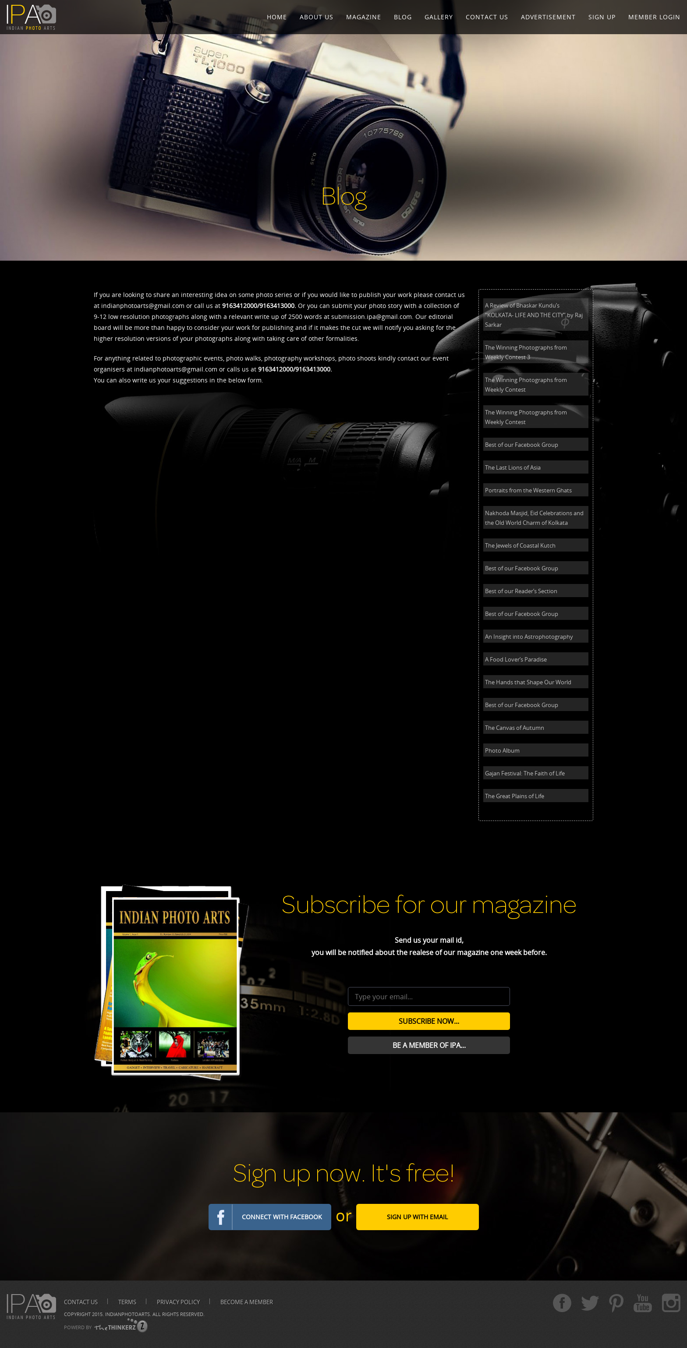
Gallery (439, 17)
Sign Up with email (417, 1217)
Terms (127, 1302)
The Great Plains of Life (514, 796)
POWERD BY (78, 1327)
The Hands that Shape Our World (528, 682)
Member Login (654, 17)
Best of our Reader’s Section (521, 591)
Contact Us (487, 17)
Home (277, 17)
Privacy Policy (178, 1302)
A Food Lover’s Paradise (516, 659)
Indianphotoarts (127, 1314)
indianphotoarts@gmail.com (142, 305)
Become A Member (246, 1302)
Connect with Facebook (282, 1217)
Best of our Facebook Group (521, 445)
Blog (403, 17)
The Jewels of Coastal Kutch (520, 545)
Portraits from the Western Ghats (528, 490)
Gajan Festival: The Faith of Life (525, 773)
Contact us (81, 1302)
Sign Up (602, 17)
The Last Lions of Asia (513, 467)
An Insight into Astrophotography (529, 636)
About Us (316, 17)
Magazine (363, 17)
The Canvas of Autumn (514, 728)
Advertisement (548, 17)
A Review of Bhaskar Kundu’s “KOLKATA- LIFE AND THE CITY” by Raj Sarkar (534, 315)
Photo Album (502, 750)
